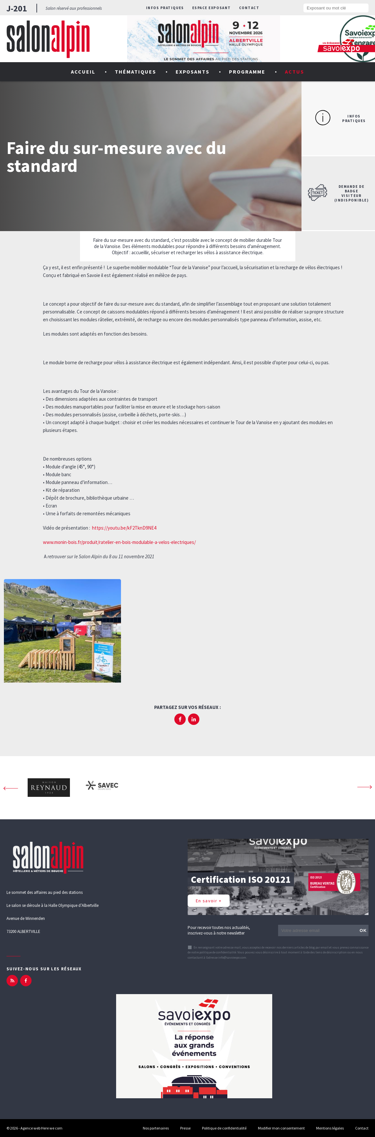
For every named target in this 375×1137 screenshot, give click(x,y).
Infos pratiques (165, 8)
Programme (247, 71)
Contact (249, 8)
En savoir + (208, 901)
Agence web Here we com (41, 1128)
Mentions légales (330, 1128)
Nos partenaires (156, 1128)
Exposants (193, 71)
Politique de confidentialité (224, 1128)
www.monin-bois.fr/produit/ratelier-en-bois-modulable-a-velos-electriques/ (119, 542)
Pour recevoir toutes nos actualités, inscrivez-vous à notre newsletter (219, 930)
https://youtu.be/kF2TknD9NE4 (124, 528)
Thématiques (135, 71)
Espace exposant (211, 8)
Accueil (83, 71)
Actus (294, 71)
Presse (185, 1128)
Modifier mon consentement (281, 1128)
